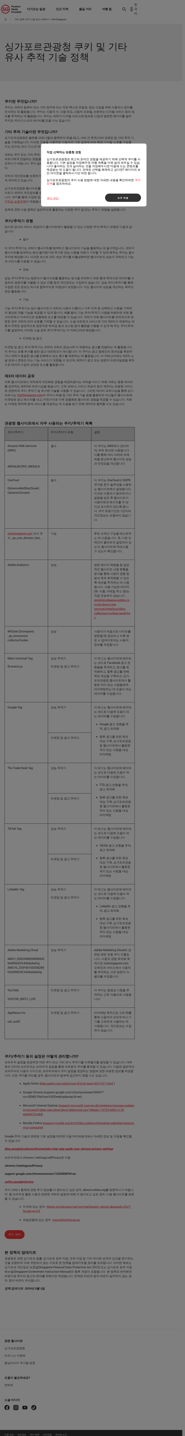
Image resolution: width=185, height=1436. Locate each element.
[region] (93, 175)
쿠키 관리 (52, 198)
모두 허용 (123, 197)
